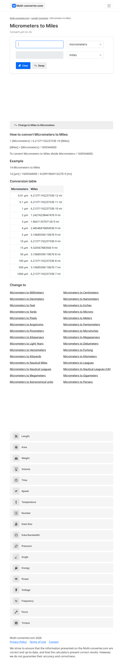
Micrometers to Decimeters (27, 299)
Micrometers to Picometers (27, 331)
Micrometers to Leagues (78, 362)
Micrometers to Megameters (28, 375)
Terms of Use (38, 642)
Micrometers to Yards (23, 311)
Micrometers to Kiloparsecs (27, 337)
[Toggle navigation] (109, 6)
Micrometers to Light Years (27, 343)
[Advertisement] (61, 97)
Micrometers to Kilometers (80, 356)
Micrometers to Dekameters (80, 343)
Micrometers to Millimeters (27, 292)
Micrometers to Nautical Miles (28, 362)
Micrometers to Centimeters (81, 292)
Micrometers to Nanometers (81, 299)
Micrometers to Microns (78, 311)
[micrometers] (39, 44)
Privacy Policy (18, 642)
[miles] (39, 55)
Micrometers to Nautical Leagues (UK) (87, 369)
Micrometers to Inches (77, 305)
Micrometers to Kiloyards (25, 356)
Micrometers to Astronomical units (31, 382)
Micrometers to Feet (22, 305)
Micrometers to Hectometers (28, 350)
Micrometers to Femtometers (81, 324)
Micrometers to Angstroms (26, 324)
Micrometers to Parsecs (78, 382)
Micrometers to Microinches (80, 331)
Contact (54, 642)
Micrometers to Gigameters (80, 375)
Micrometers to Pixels (23, 318)
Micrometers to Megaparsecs (81, 337)
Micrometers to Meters (77, 318)
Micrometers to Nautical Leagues (30, 369)
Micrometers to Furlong (78, 350)
